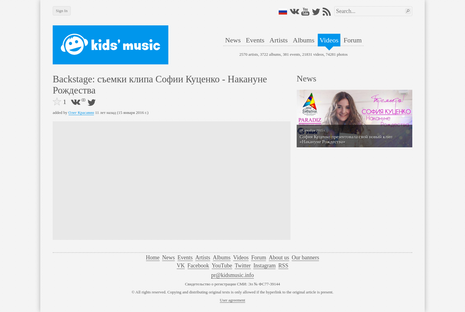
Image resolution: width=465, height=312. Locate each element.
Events (255, 40)
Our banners (305, 257)
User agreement (232, 300)
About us (279, 257)
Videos (329, 40)
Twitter (243, 265)
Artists (278, 40)
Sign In (62, 10)
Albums (304, 40)
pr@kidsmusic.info (232, 275)
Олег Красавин (81, 112)
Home (153, 257)
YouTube (222, 265)
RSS (283, 265)
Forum (352, 40)
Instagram (264, 265)
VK (181, 265)
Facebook (198, 265)
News (233, 40)
